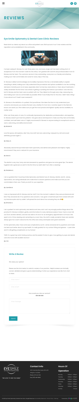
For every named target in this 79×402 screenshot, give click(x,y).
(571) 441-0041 (37, 375)
